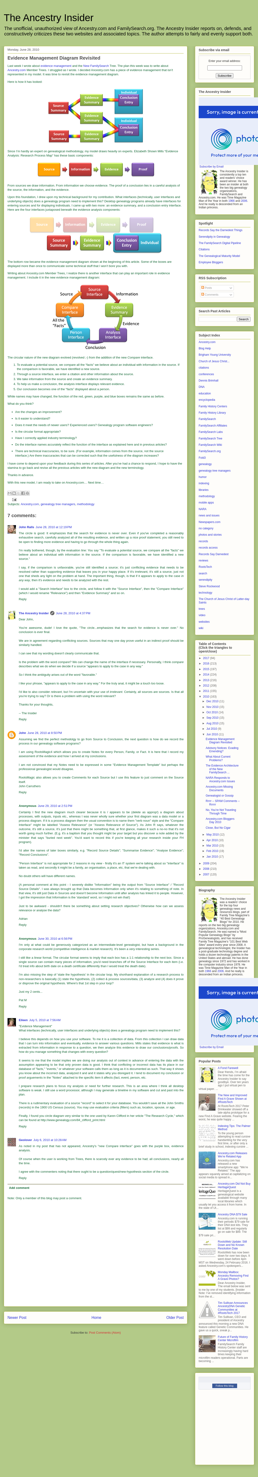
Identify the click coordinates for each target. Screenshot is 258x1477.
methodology (85, 504)
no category (206, 528)
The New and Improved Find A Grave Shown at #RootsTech (232, 1099)
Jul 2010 (212, 728)
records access (208, 547)
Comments (209, 294)
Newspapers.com (209, 522)
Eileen (23, 1020)
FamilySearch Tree (210, 438)
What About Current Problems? (218, 758)
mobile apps (206, 502)
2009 (206, 863)
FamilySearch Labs (211, 432)
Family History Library (212, 412)
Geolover (25, 1140)
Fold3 (202, 457)
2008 (206, 868)
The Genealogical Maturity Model (219, 256)
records (203, 541)
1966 (231, 200)
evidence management (56, 66)
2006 (244, 200)
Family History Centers (213, 406)
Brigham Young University (215, 354)
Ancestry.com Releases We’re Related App (232, 1155)
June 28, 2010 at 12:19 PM (54, 527)
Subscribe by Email (211, 166)
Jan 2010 (212, 856)
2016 (206, 663)
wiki (201, 628)
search (203, 573)
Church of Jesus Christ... (214, 361)
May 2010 (213, 834)
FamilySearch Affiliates (213, 425)
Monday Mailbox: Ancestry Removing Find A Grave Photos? (233, 1276)
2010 (206, 696)
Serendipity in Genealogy (214, 236)
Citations (204, 249)
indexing (204, 483)
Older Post (175, 1318)
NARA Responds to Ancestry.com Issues (220, 779)
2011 (206, 691)
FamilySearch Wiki (210, 445)
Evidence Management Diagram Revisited (220, 740)
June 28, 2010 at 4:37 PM (73, 613)
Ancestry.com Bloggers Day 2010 (220, 820)
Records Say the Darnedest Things (221, 230)
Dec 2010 (212, 701)
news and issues (209, 515)
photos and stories (210, 534)
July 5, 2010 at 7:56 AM (45, 1020)
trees (202, 609)
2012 (206, 685)
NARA (202, 509)
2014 (206, 674)
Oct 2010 (212, 712)
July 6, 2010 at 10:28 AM (49, 1140)
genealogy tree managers (58, 504)
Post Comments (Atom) (105, 1332)
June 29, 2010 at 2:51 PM (55, 806)
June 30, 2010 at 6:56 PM (55, 938)
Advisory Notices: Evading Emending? (222, 749)
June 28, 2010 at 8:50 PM (44, 733)
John (22, 733)
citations (204, 367)
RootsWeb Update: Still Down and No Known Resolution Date (232, 1245)
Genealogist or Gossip (220, 795)
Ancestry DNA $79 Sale (232, 1214)
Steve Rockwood (209, 586)
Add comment (19, 1188)
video (202, 615)
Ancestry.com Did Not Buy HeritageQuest (234, 1185)
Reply (23, 599)
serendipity (205, 579)
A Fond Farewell (228, 1068)
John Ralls (26, 527)
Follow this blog (225, 1385)
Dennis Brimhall (208, 380)
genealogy (205, 464)
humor (203, 477)
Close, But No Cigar (218, 827)
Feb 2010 (212, 851)
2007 (206, 874)
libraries (204, 490)
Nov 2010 (212, 707)
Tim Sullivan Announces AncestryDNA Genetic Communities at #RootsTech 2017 (233, 1308)
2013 (206, 680)
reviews (203, 560)
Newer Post (17, 1318)
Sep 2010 (212, 717)
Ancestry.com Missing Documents (219, 788)
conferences (206, 374)
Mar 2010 (212, 845)
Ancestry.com (17, 70)
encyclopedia (207, 399)
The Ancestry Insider (49, 17)
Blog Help (205, 348)
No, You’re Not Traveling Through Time (221, 811)
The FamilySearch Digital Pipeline (220, 243)
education (205, 393)
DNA (202, 387)
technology (205, 592)
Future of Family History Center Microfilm (233, 1338)
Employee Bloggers (211, 262)
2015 (206, 669)
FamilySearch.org (210, 451)
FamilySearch (207, 419)
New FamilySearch (96, 66)
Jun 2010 (212, 734)
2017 (206, 658)
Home (96, 1318)
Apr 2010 (212, 840)
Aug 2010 (212, 723)
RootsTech (205, 567)
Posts (206, 288)
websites (204, 621)
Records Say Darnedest (213, 554)
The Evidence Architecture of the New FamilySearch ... (222, 769)
